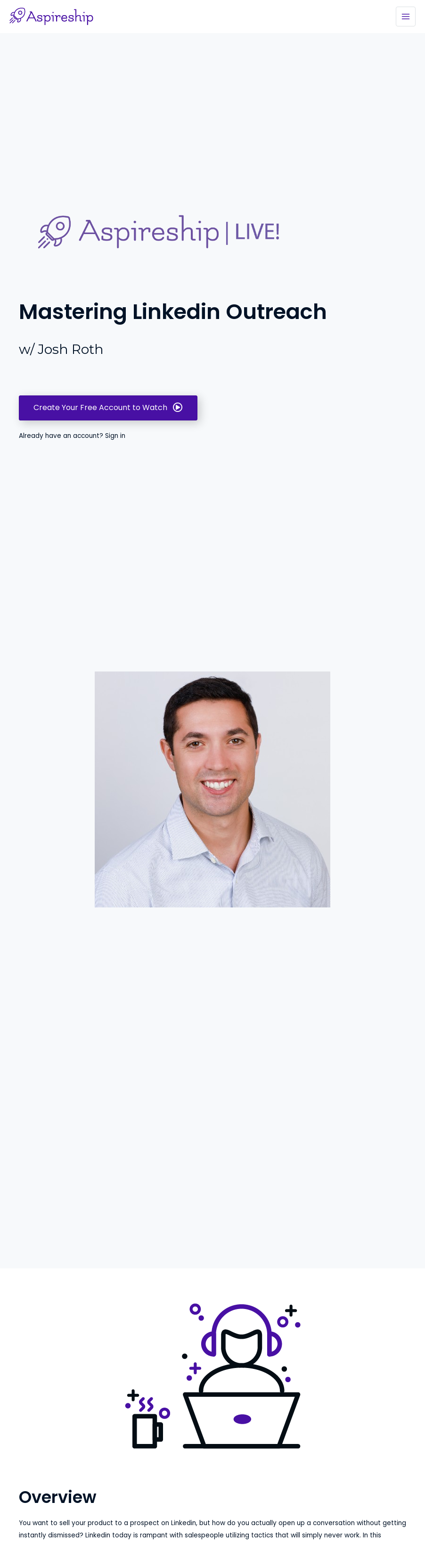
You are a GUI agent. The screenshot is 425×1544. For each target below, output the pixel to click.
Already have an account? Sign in (72, 435)
